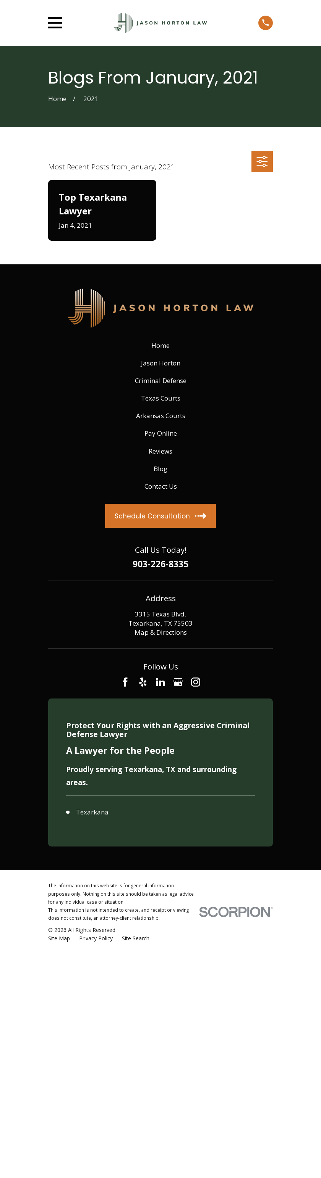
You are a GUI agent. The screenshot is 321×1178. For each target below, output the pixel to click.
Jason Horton (160, 363)
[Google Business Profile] (178, 682)
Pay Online (160, 433)
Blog (160, 468)
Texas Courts (160, 398)
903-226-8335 (160, 564)
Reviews (160, 451)
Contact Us (160, 486)
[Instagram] (195, 682)
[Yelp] (143, 682)
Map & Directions (161, 632)
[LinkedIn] (160, 682)
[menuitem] (59, 938)
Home (160, 345)
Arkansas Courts (160, 415)
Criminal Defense (160, 380)
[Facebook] (125, 682)
